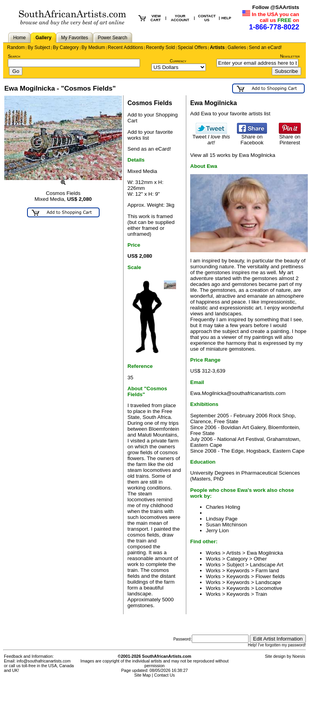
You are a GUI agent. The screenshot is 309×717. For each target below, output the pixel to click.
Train (261, 594)
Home (19, 37)
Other (260, 559)
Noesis (298, 656)
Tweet (211, 137)
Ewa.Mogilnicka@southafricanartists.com (237, 393)
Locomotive (268, 588)
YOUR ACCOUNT (180, 18)
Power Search (112, 37)
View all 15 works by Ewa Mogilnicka (232, 155)
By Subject (38, 47)
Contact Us (164, 675)
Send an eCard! (265, 47)
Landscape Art (266, 565)
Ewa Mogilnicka (265, 553)
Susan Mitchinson (226, 525)
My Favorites (74, 37)
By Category (66, 47)
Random (16, 47)
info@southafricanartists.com (44, 661)
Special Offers (192, 47)
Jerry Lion (217, 530)
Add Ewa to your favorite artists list (230, 113)
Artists (217, 47)
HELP (226, 18)
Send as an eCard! (149, 149)
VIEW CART (156, 18)
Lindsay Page (222, 519)
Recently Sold (160, 47)
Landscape (268, 582)
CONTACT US (207, 18)
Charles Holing (223, 507)
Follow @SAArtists (275, 7)
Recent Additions (125, 47)
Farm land (267, 570)
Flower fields (270, 576)
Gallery (43, 37)
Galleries (236, 47)
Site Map (142, 675)
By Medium (93, 47)
